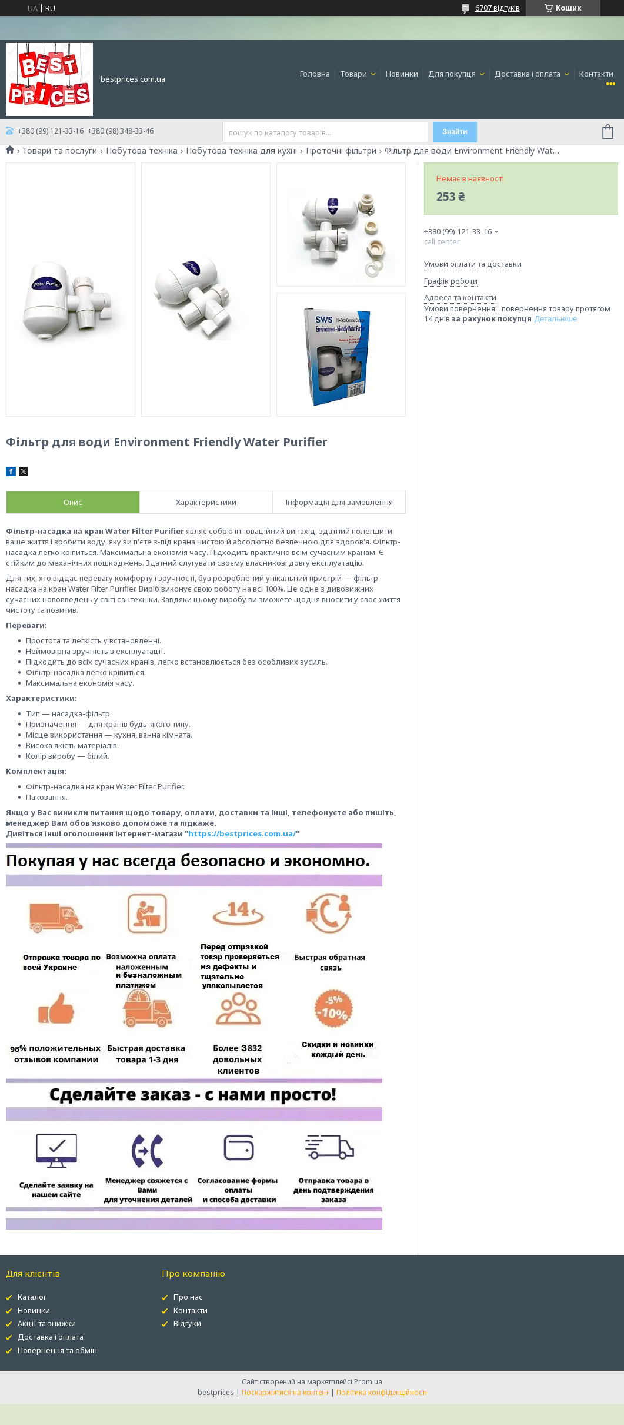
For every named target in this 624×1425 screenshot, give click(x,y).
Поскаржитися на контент (285, 1392)
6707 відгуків (497, 8)
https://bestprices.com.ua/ (242, 833)
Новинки (402, 73)
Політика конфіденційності (381, 1392)
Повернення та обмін (57, 1350)
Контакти (596, 73)
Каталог (32, 1296)
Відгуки (187, 1323)
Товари (354, 73)
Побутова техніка (142, 150)
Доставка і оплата (528, 73)
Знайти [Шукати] (455, 132)
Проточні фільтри (341, 150)
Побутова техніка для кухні (241, 150)
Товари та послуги (59, 150)
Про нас (188, 1296)
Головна (315, 73)
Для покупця (453, 73)
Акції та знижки (47, 1323)
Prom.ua (368, 1382)
